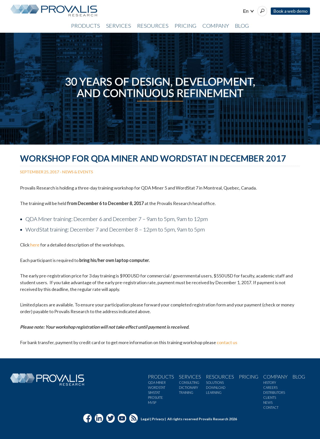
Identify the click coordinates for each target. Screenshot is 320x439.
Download (216, 388)
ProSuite (155, 398)
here (35, 244)
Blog (242, 25)
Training (186, 393)
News (267, 403)
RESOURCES (152, 25)
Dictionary (188, 388)
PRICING (185, 25)
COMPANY (215, 25)
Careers (270, 388)
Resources (220, 377)
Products (161, 377)
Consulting (189, 383)
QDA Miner (157, 383)
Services (190, 377)
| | (248, 11)
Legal (145, 419)
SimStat (154, 393)
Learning (214, 393)
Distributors (274, 393)
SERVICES (118, 25)
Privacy (158, 419)
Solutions (215, 383)
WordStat (156, 388)
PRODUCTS (85, 25)
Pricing (248, 377)
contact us (227, 342)
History (269, 383)
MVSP (152, 403)
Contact (270, 408)
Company (275, 377)
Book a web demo (290, 11)
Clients (269, 398)
